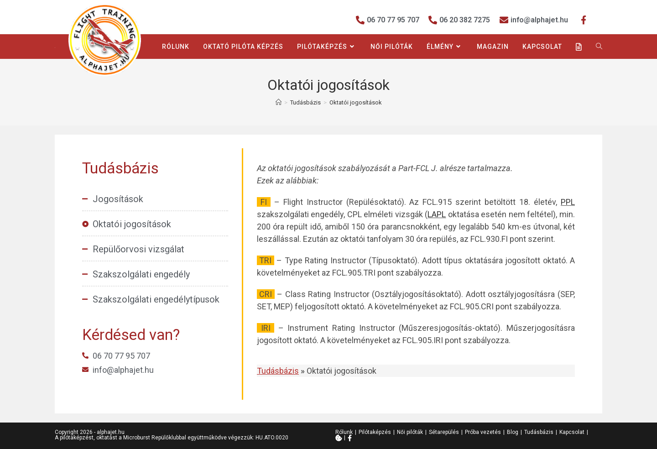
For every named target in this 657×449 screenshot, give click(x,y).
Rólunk (344, 432)
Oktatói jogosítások (355, 102)
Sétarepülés (444, 432)
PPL (568, 202)
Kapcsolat (571, 432)
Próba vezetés (483, 432)
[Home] (279, 102)
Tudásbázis (538, 432)
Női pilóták (410, 432)
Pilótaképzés (375, 432)
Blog (512, 432)
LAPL (437, 214)
